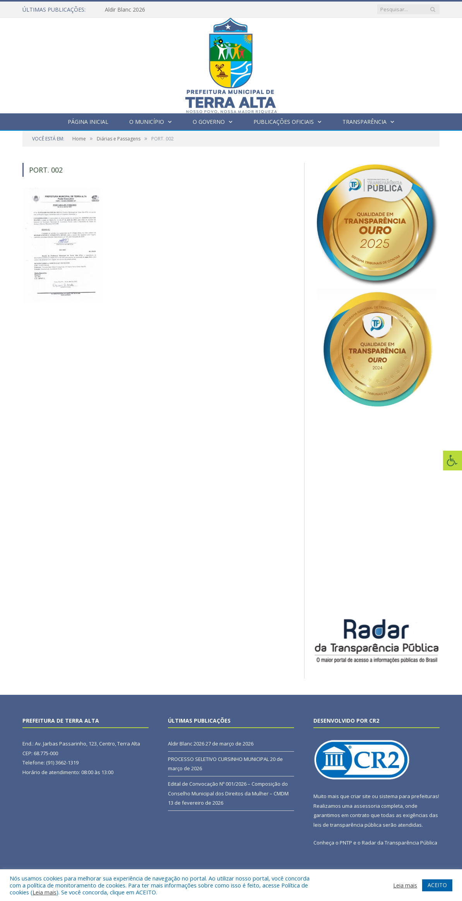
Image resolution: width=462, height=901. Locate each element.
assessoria (367, 805)
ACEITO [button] (437, 885)
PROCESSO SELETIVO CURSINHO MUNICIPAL (218, 759)
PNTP (346, 842)
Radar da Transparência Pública (399, 842)
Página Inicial (88, 121)
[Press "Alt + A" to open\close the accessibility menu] (452, 460)
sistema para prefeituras (408, 796)
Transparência (364, 121)
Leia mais (44, 892)
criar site (361, 796)
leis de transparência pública (347, 824)
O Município (146, 121)
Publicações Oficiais (283, 121)
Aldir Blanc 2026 (125, 9)
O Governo (209, 121)
